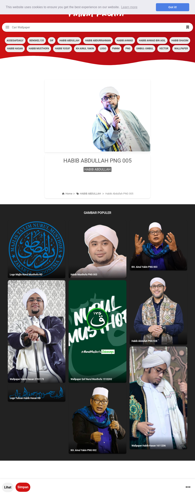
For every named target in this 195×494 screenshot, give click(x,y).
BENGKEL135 (37, 40)
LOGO (103, 48)
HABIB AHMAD (125, 40)
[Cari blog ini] (97, 27)
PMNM (115, 48)
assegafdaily (15, 40)
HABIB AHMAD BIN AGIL (152, 40)
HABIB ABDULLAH (69, 40)
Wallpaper (181, 48)
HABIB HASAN (15, 48)
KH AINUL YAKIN (85, 48)
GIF (51, 40)
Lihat (7, 487)
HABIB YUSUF (62, 48)
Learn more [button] (129, 7)
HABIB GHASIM (179, 40)
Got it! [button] (172, 7)
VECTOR (163, 48)
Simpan (23, 487)
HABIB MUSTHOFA (39, 48)
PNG (127, 48)
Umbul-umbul (144, 48)
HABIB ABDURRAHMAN (98, 40)
